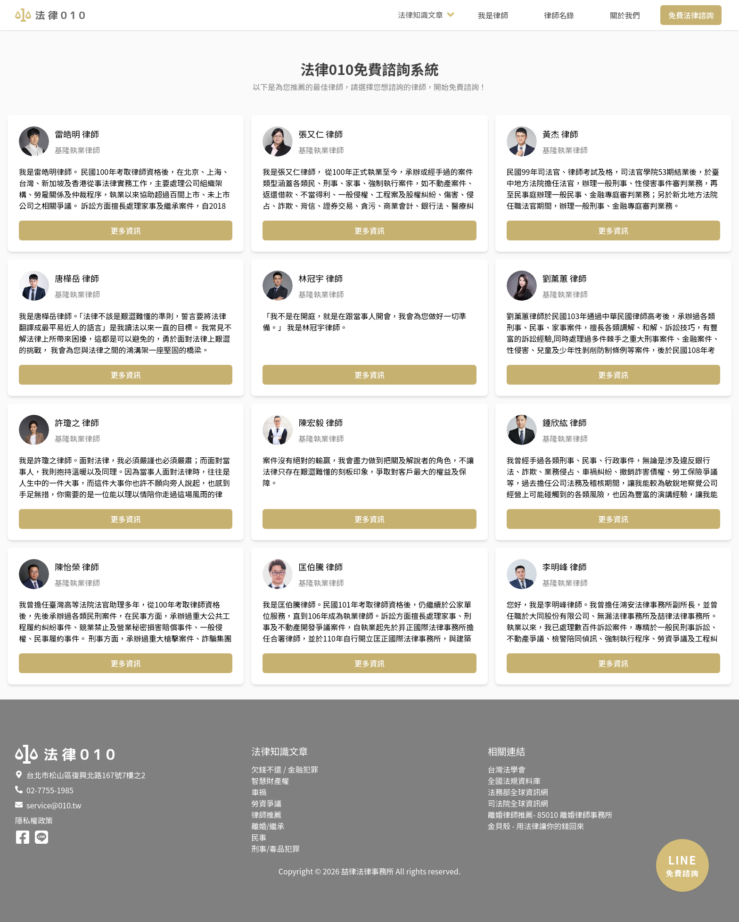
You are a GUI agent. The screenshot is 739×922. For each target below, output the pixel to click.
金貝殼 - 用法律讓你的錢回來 (536, 825)
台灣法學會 (507, 769)
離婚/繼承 (267, 825)
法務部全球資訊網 (518, 792)
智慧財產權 (270, 780)
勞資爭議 (266, 803)
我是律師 (493, 15)
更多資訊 (126, 230)
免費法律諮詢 (691, 15)
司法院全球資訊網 (518, 803)
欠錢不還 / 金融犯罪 (284, 769)
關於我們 (625, 15)
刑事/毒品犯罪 (275, 848)
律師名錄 (559, 15)
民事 (258, 837)
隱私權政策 (34, 820)
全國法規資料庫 (514, 780)
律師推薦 (266, 814)
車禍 (258, 792)
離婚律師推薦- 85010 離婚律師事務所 (550, 814)
